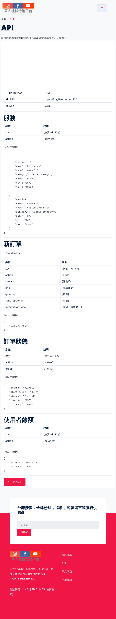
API (64, 563)
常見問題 (67, 571)
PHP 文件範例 (14, 481)
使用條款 (67, 579)
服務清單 (67, 555)
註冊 (24, 532)
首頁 (3, 19)
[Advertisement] (58, 66)
